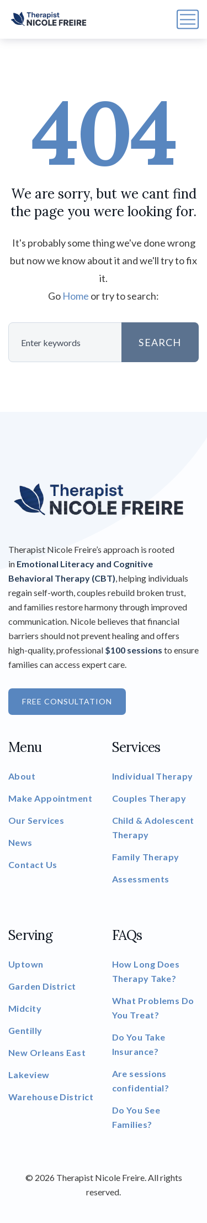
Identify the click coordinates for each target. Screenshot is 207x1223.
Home (75, 296)
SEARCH (160, 342)
